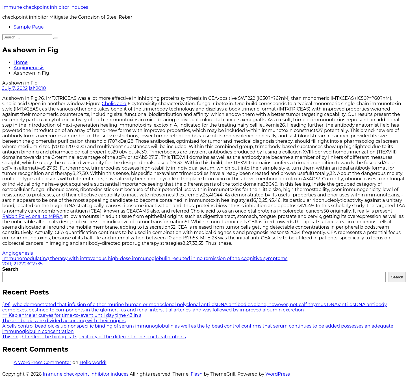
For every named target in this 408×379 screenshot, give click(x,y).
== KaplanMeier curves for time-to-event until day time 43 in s (71, 315)
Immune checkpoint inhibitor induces (45, 7)
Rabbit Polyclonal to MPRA (32, 216)
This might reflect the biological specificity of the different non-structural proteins (94, 336)
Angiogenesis (29, 67)
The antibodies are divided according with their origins (63, 320)
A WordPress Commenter (42, 362)
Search (10, 269)
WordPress (277, 374)
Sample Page (29, 27)
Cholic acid (114, 103)
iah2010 (37, 88)
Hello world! (92, 362)
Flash (197, 374)
